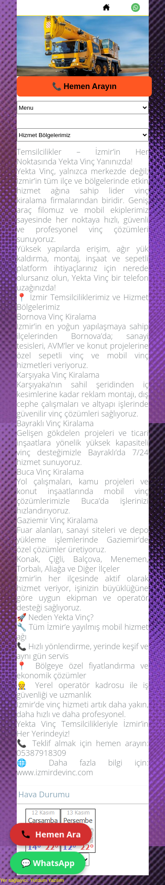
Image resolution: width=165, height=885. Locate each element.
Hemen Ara (50, 834)
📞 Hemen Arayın (84, 86)
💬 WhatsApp (47, 862)
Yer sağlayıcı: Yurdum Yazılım (32, 880)
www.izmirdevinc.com (55, 772)
